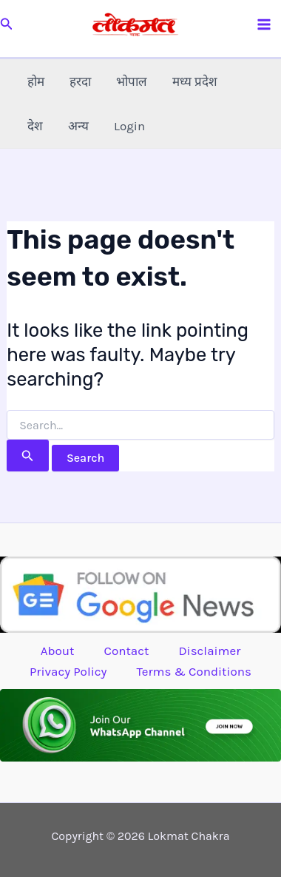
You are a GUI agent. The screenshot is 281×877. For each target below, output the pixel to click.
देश (35, 125)
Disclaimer (209, 650)
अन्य (78, 125)
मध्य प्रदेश (194, 81)
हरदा (80, 81)
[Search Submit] (28, 455)
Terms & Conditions (193, 671)
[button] (6, 24)
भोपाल (131, 81)
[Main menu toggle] (265, 24)
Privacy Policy (68, 671)
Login (129, 125)
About (58, 650)
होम (35, 81)
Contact (126, 650)
